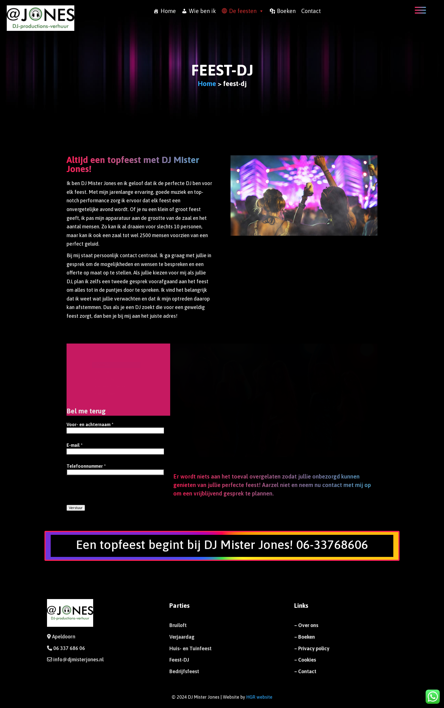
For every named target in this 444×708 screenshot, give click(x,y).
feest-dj (222, 70)
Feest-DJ (102, 362)
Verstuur (76, 508)
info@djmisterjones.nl (78, 659)
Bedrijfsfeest (105, 395)
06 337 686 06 (69, 648)
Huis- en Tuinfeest (190, 648)
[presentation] (110, 493)
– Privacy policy (311, 648)
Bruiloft (101, 370)
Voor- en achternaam (90, 424)
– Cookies (305, 660)
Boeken (286, 11)
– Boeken (304, 637)
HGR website (259, 697)
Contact (311, 11)
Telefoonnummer (86, 466)
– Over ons (306, 625)
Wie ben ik (202, 11)
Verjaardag (104, 379)
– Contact (305, 671)
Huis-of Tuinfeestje (111, 387)
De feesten (246, 11)
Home (168, 11)
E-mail (75, 445)
